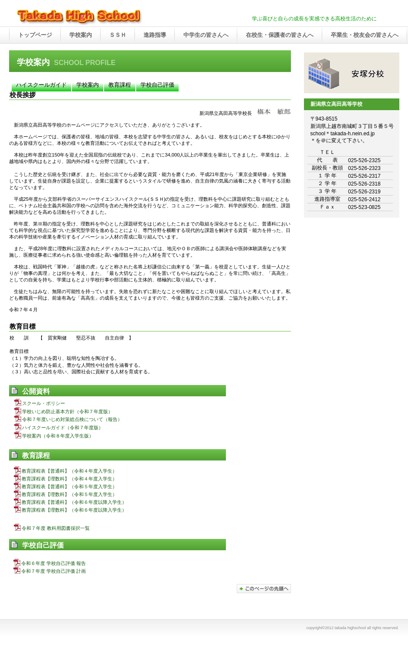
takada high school (100, 17)
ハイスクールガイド (41, 85)
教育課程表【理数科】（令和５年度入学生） (65, 494)
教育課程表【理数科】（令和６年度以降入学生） (70, 510)
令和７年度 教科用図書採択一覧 (52, 528)
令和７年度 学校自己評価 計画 (49, 571)
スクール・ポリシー (39, 403)
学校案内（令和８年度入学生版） (54, 435)
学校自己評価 (157, 85)
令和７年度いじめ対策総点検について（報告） (68, 419)
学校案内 (87, 85)
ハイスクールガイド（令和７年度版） (58, 427)
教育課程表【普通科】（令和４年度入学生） (65, 470)
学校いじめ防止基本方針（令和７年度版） (63, 411)
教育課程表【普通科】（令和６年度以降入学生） (70, 502)
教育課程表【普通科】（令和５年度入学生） (65, 486)
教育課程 (119, 85)
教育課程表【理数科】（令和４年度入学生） (65, 478)
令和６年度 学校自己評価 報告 (49, 563)
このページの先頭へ (264, 588)
